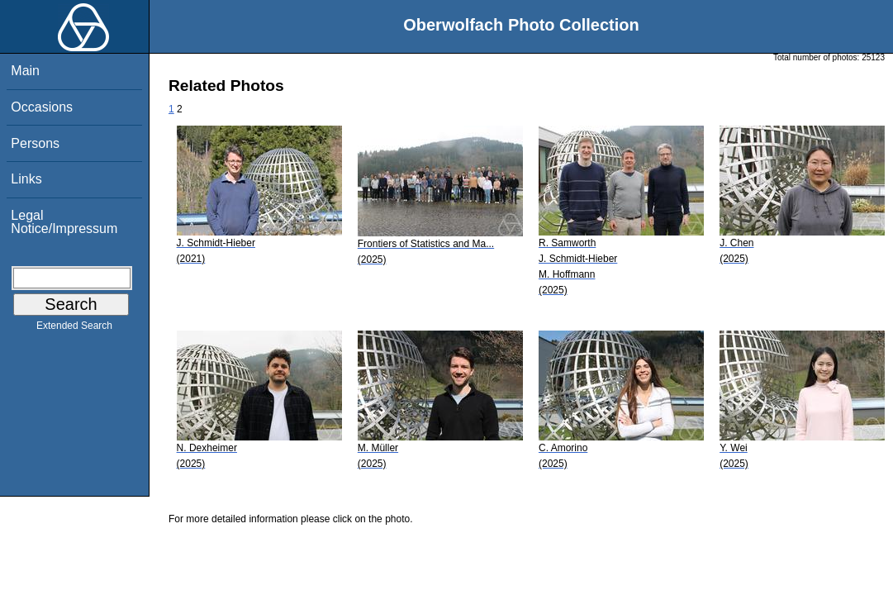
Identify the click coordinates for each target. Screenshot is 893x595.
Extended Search (74, 329)
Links (26, 179)
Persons (35, 143)
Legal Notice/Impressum (64, 222)
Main (25, 71)
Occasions (42, 107)
